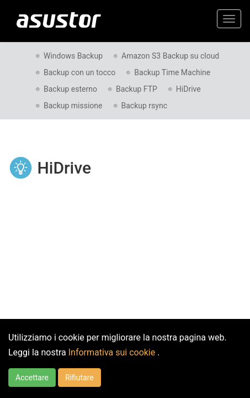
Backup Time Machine (172, 72)
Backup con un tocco (79, 72)
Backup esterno (70, 89)
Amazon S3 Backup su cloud (170, 55)
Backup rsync (144, 105)
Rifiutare (79, 377)
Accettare (32, 377)
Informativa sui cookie (112, 352)
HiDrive (188, 89)
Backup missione (73, 105)
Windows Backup (73, 55)
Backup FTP (136, 89)
